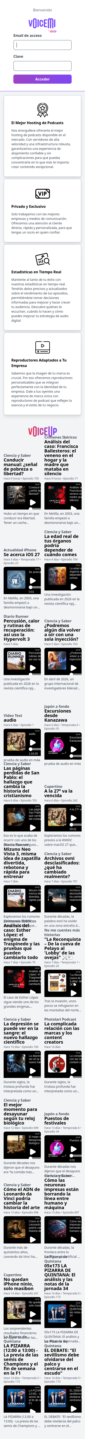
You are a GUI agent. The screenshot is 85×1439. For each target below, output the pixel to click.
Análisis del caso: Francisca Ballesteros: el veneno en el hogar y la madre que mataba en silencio (61, 458)
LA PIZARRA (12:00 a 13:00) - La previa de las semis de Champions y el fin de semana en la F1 (21, 1359)
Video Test (13, 715)
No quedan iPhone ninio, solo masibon (19, 1283)
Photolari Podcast (60, 1019)
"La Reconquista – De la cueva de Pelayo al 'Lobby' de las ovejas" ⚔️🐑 (62, 948)
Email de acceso (27, 35)
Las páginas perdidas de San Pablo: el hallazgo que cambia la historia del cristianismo (21, 782)
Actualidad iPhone (20, 549)
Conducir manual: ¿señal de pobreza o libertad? (20, 467)
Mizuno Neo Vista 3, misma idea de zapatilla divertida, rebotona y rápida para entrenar (22, 862)
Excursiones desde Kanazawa (57, 715)
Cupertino (53, 786)
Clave (18, 56)
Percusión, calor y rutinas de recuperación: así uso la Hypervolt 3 (21, 630)
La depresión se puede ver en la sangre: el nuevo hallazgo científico (21, 1033)
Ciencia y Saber (17, 455)
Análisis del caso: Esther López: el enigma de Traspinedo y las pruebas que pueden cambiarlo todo (22, 941)
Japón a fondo (56, 706)
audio (10, 720)
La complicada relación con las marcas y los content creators (61, 1033)
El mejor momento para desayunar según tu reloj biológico (20, 1114)
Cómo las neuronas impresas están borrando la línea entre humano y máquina (61, 1193)
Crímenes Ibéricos (60, 437)
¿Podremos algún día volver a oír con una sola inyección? (62, 632)
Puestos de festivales (56, 1120)
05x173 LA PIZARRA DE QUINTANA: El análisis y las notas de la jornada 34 (59, 1277)
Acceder (42, 79)
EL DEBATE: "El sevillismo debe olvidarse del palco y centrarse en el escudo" (61, 1361)
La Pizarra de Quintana (56, 1259)
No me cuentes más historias (62, 932)
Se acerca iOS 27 (22, 554)
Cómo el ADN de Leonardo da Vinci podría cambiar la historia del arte (22, 1198)
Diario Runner (16, 616)
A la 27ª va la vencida (58, 793)
